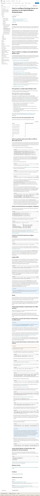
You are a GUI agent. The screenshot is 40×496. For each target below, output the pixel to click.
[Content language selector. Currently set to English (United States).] (4, 493)
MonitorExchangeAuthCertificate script (18, 73)
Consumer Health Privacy (22, 495)
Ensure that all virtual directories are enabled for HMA (20, 67)
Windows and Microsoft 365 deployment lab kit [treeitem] (5, 55)
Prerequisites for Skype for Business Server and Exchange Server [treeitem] (6, 26)
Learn (12, 5)
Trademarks (32, 495)
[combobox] (5, 6)
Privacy (17, 495)
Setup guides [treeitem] (4, 22)
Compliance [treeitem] (3, 41)
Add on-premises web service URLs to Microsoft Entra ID (21, 62)
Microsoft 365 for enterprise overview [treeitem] (5, 12)
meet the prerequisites (21, 60)
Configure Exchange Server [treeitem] (6, 28)
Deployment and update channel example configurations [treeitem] (5, 51)
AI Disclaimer (2, 495)
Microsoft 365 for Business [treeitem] (5, 63)
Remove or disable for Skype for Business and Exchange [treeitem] (6, 30)
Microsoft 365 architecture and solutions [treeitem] (5, 58)
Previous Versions (7, 495)
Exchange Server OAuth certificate (22, 72)
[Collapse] (9, 5)
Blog (10, 495)
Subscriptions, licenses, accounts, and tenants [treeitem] (5, 19)
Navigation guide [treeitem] (4, 62)
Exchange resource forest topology (25, 396)
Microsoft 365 (16, 5)
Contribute (13, 495)
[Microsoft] (1, 1)
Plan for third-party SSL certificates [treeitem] (5, 21)
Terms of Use (28, 495)
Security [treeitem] (3, 42)
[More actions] (38, 5)
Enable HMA (23, 385)
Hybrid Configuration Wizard (16, 248)
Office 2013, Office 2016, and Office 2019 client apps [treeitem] (6, 32)
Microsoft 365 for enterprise (22, 5)
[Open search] (36, 1)
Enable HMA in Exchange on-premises (18, 86)
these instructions (29, 167)
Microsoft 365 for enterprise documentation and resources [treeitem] (5, 10)
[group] (26, 177)
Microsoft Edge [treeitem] (3, 49)
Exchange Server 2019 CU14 (25, 324)
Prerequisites (13, 311)
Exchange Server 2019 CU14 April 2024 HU (22, 325)
